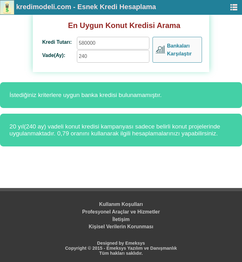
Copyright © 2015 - (85, 248)
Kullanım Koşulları (121, 204)
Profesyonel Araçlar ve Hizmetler (121, 211)
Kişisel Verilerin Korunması (121, 226)
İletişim (121, 219)
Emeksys (135, 243)
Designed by (111, 243)
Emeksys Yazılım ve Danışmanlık (142, 248)
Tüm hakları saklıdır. (121, 253)
